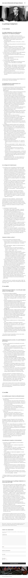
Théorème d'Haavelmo (13, 525)
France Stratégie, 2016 (13, 356)
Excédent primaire (12, 524)
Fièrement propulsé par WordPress (7, 576)
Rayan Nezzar (9, 523)
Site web (3, 554)
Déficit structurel (22, 523)
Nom (3, 546)
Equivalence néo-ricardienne (6, 524)
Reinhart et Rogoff (7, 525)
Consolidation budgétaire (16, 523)
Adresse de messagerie (6, 550)
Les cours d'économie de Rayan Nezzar (12, 3)
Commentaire (4, 534)
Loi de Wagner (17, 524)
